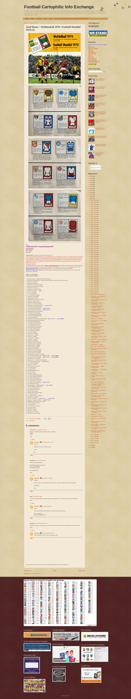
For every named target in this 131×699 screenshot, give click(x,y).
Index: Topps (91, 57)
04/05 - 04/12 (94, 276)
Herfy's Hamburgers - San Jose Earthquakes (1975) (97, 327)
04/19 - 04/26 (94, 272)
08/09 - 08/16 (94, 240)
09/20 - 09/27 (94, 228)
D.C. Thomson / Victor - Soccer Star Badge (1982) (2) (98, 388)
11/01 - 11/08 (94, 216)
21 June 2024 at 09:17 (47, 506)
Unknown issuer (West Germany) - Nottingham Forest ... (98, 310)
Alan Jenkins (37, 442)
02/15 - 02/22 (94, 290)
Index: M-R (90, 51)
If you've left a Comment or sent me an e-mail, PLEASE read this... (71, 18)
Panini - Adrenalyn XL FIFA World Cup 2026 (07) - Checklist (100, 96)
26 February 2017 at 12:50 (47, 442)
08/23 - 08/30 (94, 236)
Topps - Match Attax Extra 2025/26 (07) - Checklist (100, 145)
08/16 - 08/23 (94, 238)
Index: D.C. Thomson (93, 48)
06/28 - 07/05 (94, 252)
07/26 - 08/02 (94, 244)
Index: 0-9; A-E (91, 47)
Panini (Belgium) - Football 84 (97, 344)
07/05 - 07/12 (94, 250)
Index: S (90, 55)
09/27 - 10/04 (94, 226)
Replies (32, 439)
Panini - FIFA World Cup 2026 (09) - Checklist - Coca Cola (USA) (101, 121)
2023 (91, 182)
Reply (31, 436)
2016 (91, 196)
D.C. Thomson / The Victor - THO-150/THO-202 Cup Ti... (98, 396)
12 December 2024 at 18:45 (41, 523)
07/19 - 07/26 (94, 246)
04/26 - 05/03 (94, 270)
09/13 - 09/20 (94, 230)
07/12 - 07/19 (94, 248)
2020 (91, 188)
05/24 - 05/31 (94, 262)
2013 (91, 447)
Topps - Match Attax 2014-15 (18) (97, 351)
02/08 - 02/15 (94, 292)
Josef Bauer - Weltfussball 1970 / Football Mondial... (97, 331)
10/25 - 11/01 (94, 218)
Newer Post (27, 570)
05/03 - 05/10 (94, 268)
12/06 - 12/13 (94, 206)
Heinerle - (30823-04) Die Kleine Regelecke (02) (97, 324)
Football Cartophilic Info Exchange (59, 7)
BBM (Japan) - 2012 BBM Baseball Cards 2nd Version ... (98, 431)
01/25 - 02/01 (94, 436)
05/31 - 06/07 (94, 260)
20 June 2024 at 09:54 (37, 496)
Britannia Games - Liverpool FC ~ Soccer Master (98, 303)
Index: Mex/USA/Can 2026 (94, 61)
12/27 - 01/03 (94, 200)
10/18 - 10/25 (94, 220)
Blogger (68, 695)
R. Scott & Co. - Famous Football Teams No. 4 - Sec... (97, 334)
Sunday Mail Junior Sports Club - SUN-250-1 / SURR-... (99, 300)
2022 (91, 184)
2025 (91, 178)
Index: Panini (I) (91, 52)
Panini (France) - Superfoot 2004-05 (98, 294)
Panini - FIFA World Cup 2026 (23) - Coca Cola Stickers (100, 104)
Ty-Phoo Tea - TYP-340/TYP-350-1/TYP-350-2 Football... (98, 385)
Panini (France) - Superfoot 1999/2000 (99, 339)
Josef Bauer (31, 420)
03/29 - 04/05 (94, 278)
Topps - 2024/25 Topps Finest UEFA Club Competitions (100, 154)
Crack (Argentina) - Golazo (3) (97, 416)
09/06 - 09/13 (94, 232)
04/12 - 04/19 (94, 274)
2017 (91, 194)
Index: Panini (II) (92, 53)
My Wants (39, 18)
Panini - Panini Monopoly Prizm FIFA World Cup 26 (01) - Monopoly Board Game (100, 113)
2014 (91, 445)
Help (45, 18)
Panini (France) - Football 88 (96, 318)
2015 (91, 198)
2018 (91, 192)
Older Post (82, 570)
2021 (91, 186)
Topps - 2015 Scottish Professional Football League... (98, 357)
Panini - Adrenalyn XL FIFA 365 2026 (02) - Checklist (100, 137)
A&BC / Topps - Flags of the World (98, 346)
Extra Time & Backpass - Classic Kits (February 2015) (98, 342)
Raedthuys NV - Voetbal (96, 414)
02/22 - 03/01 (94, 288)
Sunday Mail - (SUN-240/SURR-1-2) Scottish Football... (98, 297)
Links (50, 18)
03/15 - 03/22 (94, 282)
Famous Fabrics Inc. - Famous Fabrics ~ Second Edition (99, 364)
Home (27, 18)
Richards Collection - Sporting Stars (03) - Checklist (98, 425)
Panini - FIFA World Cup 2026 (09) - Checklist (100, 79)
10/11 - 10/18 (94, 222)
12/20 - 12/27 (94, 202)
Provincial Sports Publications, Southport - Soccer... (97, 307)
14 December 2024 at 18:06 (48, 533)
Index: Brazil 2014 (92, 59)
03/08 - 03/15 (94, 284)
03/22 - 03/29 (94, 280)
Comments (92, 168)
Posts (91, 166)
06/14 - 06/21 (94, 256)
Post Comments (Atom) (34, 573)
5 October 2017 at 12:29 (47, 478)
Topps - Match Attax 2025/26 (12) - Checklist (100, 129)
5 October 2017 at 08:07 (41, 460)
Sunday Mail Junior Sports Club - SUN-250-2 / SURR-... (99, 409)
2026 (91, 176)
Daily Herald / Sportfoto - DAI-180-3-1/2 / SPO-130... (98, 313)
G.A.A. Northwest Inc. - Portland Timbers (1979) (97, 367)
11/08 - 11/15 (94, 214)
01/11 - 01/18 (94, 440)
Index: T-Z (90, 56)
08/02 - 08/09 (94, 242)
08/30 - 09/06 (94, 234)
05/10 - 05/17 (94, 266)
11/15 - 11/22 (94, 212)
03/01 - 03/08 (94, 286)
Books (32, 18)
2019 (91, 190)
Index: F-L (90, 49)
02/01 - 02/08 (94, 434)
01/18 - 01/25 (94, 438)
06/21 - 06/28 (94, 254)
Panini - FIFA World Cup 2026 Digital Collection (100, 88)
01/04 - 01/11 (94, 442)
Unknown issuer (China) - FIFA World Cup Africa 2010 (98, 316)
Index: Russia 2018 (92, 60)
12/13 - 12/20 (94, 204)
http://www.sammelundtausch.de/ (51, 265)
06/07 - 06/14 (94, 258)
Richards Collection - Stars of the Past (98, 393)
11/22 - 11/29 (94, 210)
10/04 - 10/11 (94, 224)
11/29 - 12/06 (94, 208)
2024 (91, 180)
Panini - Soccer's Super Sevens (97, 382)
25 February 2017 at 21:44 (41, 429)
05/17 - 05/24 (94, 264)
